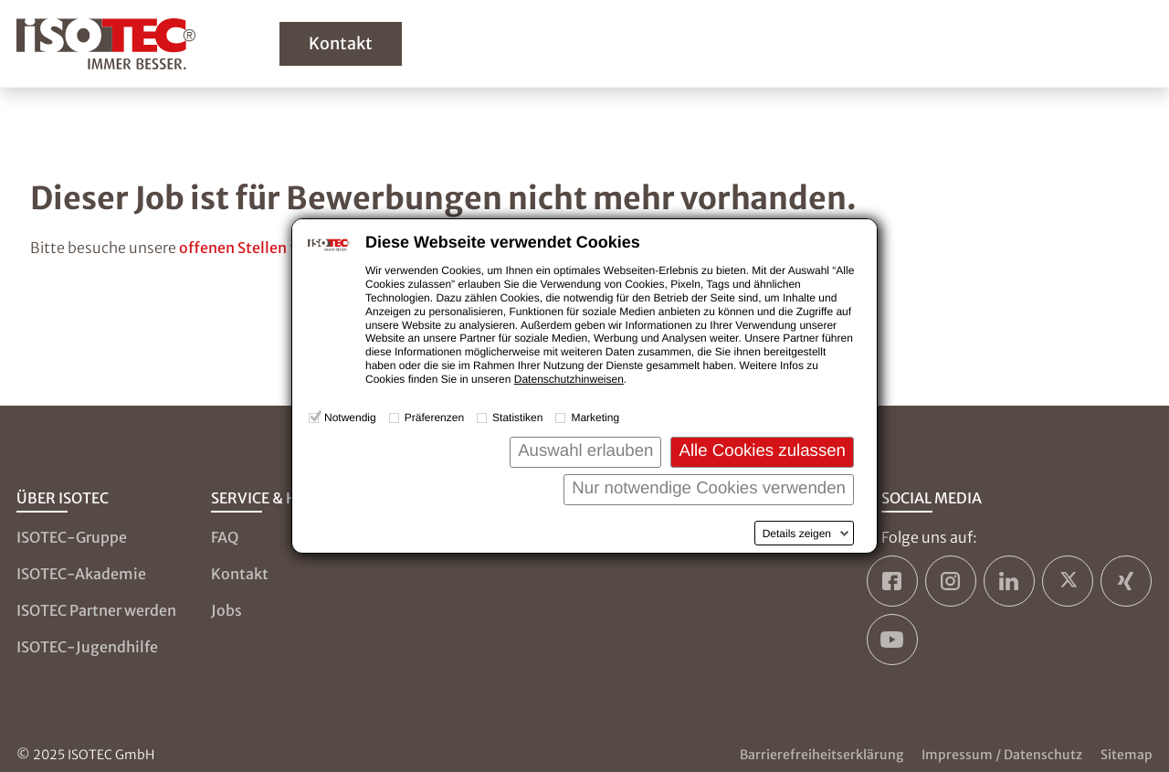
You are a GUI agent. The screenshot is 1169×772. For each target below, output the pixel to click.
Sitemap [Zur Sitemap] (1127, 754)
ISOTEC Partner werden (96, 610)
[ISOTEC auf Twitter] (1067, 581)
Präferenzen (434, 417)
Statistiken (517, 417)
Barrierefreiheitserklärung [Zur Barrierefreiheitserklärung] (821, 754)
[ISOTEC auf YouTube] (892, 639)
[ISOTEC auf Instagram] (950, 581)
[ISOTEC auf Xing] (1126, 581)
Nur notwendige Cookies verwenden (709, 487)
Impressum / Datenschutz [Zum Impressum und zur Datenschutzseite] (1002, 754)
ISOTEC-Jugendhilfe (87, 647)
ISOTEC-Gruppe (71, 537)
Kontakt (341, 43)
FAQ (224, 537)
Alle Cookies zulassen (762, 450)
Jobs (226, 610)
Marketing (595, 417)
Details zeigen (797, 533)
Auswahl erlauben (585, 450)
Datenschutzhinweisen (569, 379)
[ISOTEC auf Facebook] (892, 581)
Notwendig (350, 417)
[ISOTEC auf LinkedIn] (1009, 581)
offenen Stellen (233, 247)
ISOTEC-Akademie (81, 574)
